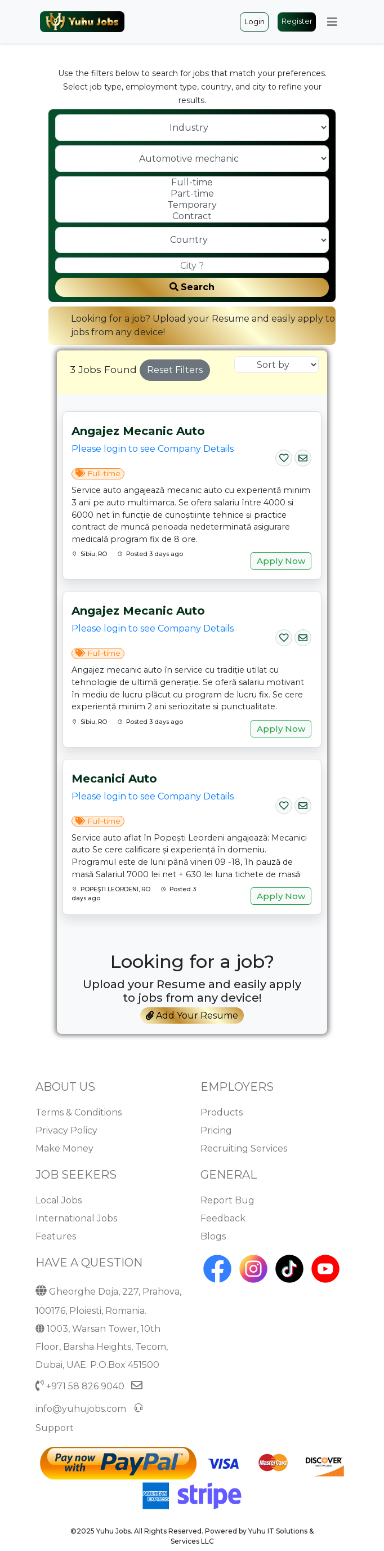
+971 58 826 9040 (85, 1386)
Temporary (192, 205)
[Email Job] (302, 456)
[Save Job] (283, 456)
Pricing (216, 1130)
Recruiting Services (243, 1148)
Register (297, 21)
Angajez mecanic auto (138, 431)
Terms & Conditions (78, 1112)
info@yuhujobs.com (80, 1408)
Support (54, 1428)
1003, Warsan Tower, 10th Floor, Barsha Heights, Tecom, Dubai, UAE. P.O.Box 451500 (101, 1346)
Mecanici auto (114, 778)
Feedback (222, 1218)
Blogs (213, 1236)
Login (254, 21)
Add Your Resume (192, 1015)
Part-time (192, 193)
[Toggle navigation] (332, 22)
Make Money (64, 1148)
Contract (192, 216)
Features (55, 1236)
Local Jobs (58, 1200)
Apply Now (281, 560)
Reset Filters (175, 370)
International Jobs (76, 1218)
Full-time (192, 182)
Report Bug (227, 1200)
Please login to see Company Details (153, 448)
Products (221, 1112)
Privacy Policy (66, 1130)
